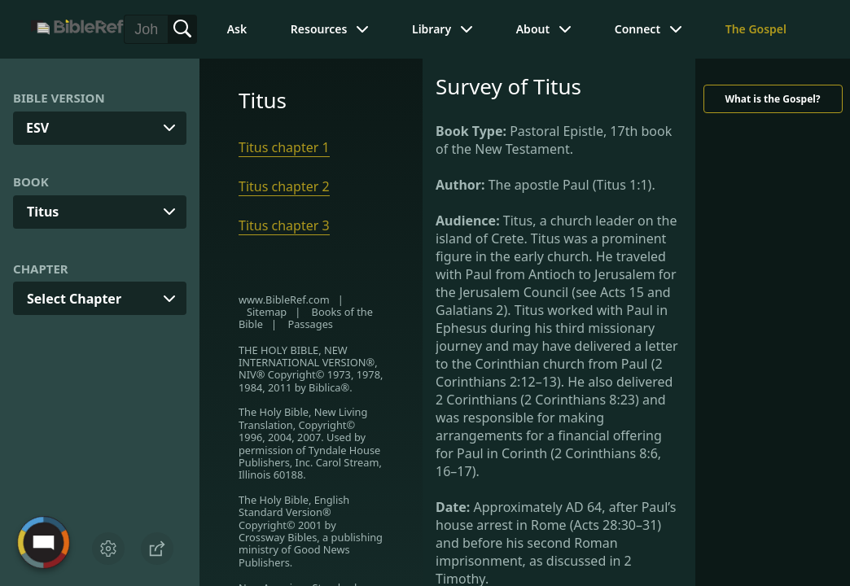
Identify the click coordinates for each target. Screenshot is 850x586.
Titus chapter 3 (284, 225)
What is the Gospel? (772, 99)
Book (31, 181)
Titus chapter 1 (284, 147)
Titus (43, 212)
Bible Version (59, 98)
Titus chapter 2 (284, 186)
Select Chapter (74, 299)
